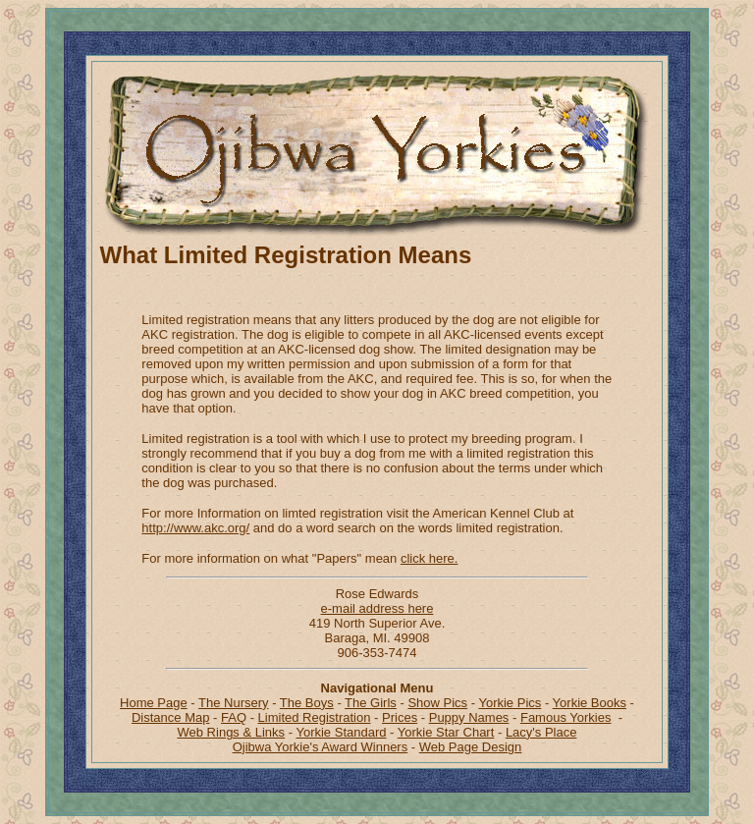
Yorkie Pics (509, 702)
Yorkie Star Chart (446, 732)
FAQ (233, 717)
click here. (429, 558)
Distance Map (170, 717)
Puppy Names (469, 717)
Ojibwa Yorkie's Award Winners (320, 747)
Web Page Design (470, 747)
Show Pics (437, 702)
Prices (399, 717)
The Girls (371, 702)
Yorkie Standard (341, 732)
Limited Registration (314, 717)
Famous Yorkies (566, 717)
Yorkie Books (589, 702)
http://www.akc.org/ (195, 528)
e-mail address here (377, 608)
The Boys (307, 702)
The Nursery (233, 702)
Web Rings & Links (232, 732)
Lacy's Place (541, 732)
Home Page (154, 702)
